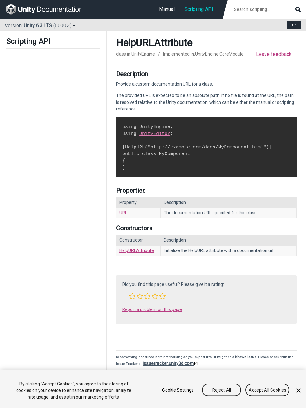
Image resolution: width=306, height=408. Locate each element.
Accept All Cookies (267, 389)
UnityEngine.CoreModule (219, 53)
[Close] (298, 390)
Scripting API (198, 9)
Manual (167, 9)
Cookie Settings (178, 389)
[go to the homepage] (48, 9)
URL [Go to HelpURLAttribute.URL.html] (123, 212)
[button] (132, 296)
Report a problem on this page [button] (152, 309)
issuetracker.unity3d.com (168, 363)
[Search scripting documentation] (267, 9)
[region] (153, 389)
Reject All (221, 389)
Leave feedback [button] (274, 54)
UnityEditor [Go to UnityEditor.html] (154, 134)
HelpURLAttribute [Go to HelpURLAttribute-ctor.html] (136, 250)
